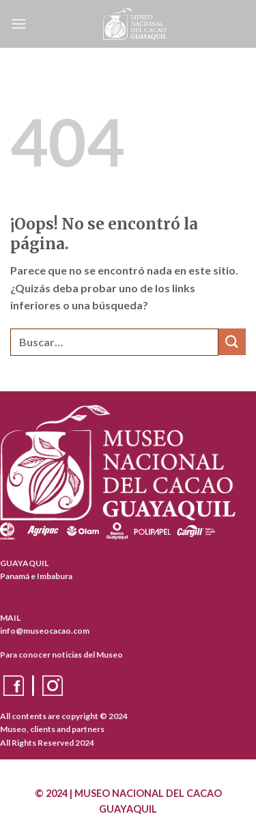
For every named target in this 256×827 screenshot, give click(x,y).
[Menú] (18, 23)
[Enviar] (232, 341)
